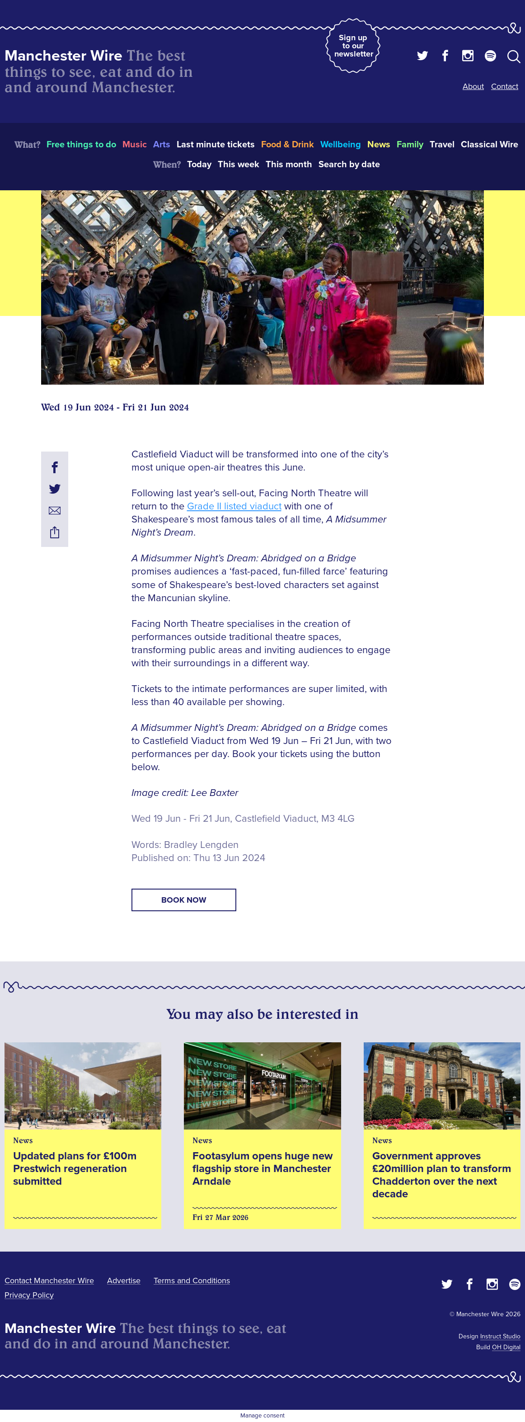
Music (134, 144)
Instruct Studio (500, 1336)
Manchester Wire (63, 56)
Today (199, 164)
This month (289, 164)
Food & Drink (287, 144)
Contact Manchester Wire (49, 1280)
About (473, 86)
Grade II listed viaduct (234, 506)
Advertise (124, 1280)
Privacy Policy (29, 1295)
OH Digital (506, 1347)
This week (238, 164)
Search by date (349, 164)
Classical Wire (489, 144)
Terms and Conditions (192, 1280)
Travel (442, 144)
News (378, 144)
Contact (504, 86)
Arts (161, 144)
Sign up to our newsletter (353, 46)
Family (410, 144)
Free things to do (81, 144)
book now (183, 900)
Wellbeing (340, 144)
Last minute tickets (216, 144)
